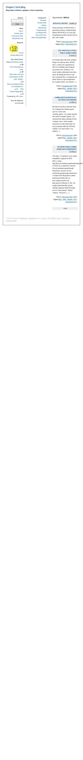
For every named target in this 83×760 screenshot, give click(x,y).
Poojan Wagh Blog (16, 91)
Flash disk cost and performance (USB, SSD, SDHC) (16, 76)
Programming (41, 30)
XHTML (53, 218)
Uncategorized (67, 86)
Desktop (43, 20)
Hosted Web (41, 23)
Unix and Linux (67, 41)
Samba (69, 88)
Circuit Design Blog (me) (16, 54)
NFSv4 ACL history (60, 23)
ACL (62, 44)
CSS (59, 218)
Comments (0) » (71, 44)
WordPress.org (17, 38)
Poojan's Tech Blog (15, 7)
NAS (64, 199)
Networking (42, 28)
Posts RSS (65, 218)
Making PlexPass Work (14, 62)
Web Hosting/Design (38, 37)
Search (20, 18)
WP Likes (19, 96)
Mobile (44, 25)
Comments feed (17, 36)
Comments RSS (11, 221)
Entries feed (18, 33)
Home (65, 208)
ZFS (74, 88)
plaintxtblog (32, 218)
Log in (21, 31)
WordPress (23, 218)
